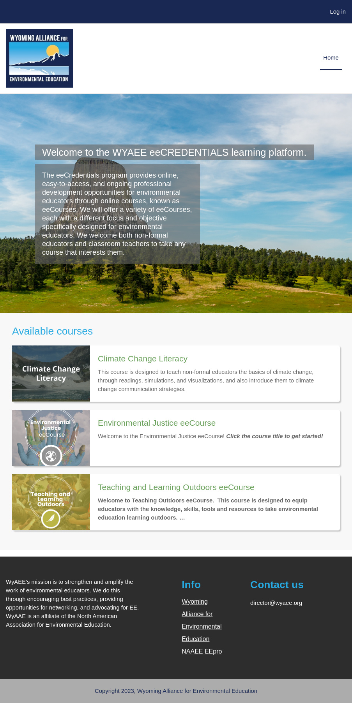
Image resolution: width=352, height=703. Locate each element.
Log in (338, 12)
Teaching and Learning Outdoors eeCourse (176, 487)
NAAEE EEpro (202, 651)
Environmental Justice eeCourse (157, 422)
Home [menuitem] (331, 58)
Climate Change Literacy (142, 358)
